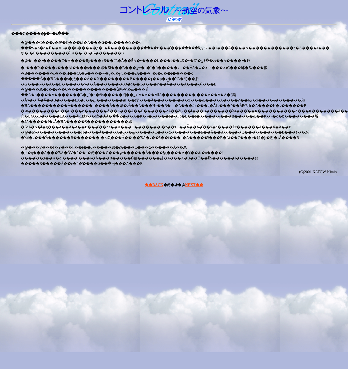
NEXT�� (194, 185)
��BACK (154, 185)
